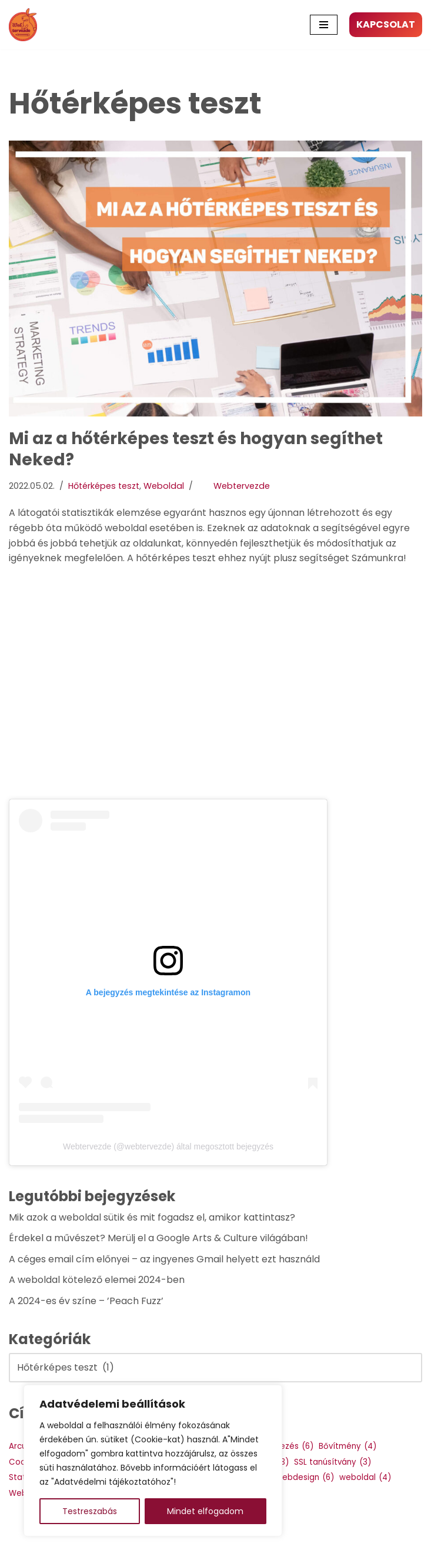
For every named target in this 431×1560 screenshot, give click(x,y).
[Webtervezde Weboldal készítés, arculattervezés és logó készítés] (26, 24)
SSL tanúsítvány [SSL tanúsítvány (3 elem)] (332, 1462)
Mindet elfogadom (205, 1511)
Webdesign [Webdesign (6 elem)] (304, 1477)
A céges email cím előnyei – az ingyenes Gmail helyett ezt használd (164, 1259)
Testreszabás (89, 1511)
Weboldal (163, 486)
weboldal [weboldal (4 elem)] (365, 1477)
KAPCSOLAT (385, 24)
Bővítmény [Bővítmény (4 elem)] (347, 1446)
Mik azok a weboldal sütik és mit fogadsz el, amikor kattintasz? (152, 1217)
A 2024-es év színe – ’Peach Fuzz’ (86, 1301)
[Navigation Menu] (324, 25)
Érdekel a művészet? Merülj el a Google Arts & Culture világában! (158, 1238)
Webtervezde (241, 486)
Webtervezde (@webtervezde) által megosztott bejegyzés (168, 1146)
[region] (153, 1460)
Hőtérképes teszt (103, 486)
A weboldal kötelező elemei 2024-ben (97, 1279)
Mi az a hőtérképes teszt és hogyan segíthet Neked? (196, 449)
